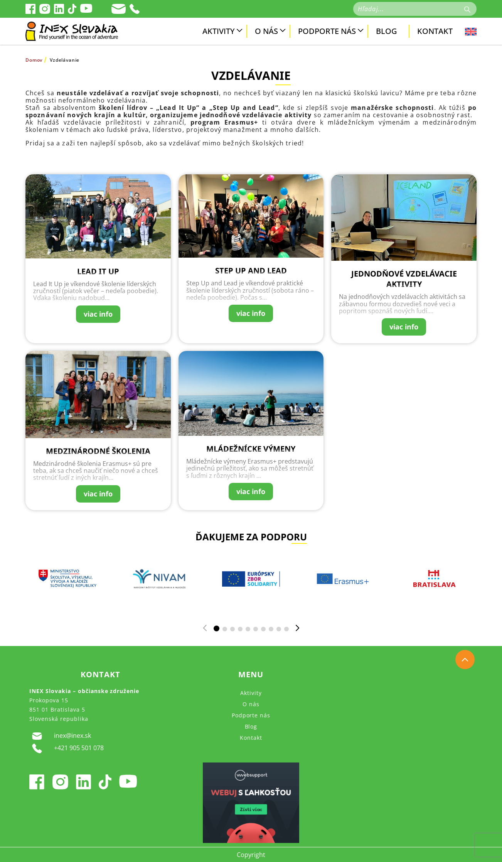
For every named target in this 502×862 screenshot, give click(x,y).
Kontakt (435, 31)
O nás (266, 31)
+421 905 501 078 (66, 748)
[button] (216, 628)
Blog (386, 31)
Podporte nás (327, 31)
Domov (33, 60)
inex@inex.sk (60, 736)
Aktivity (218, 31)
